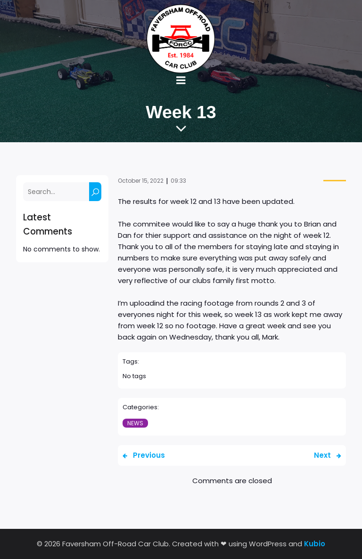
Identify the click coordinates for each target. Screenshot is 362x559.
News (135, 423)
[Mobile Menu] (181, 80)
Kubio (314, 544)
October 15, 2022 (141, 181)
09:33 (178, 181)
